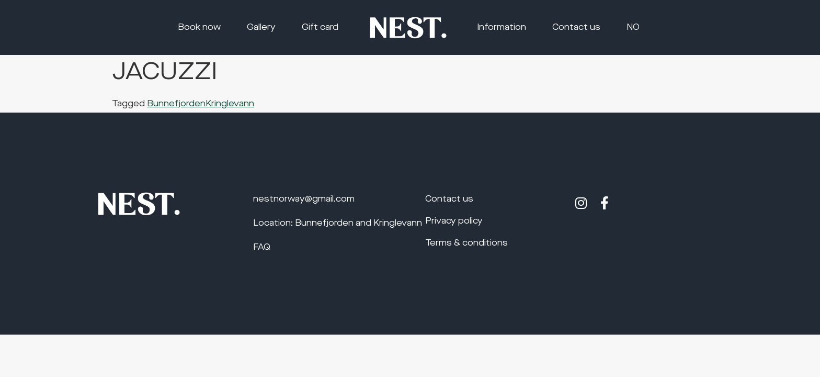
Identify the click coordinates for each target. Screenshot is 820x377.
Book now (199, 28)
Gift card (320, 28)
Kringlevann (230, 104)
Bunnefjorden (176, 104)
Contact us (576, 28)
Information (501, 28)
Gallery (261, 28)
